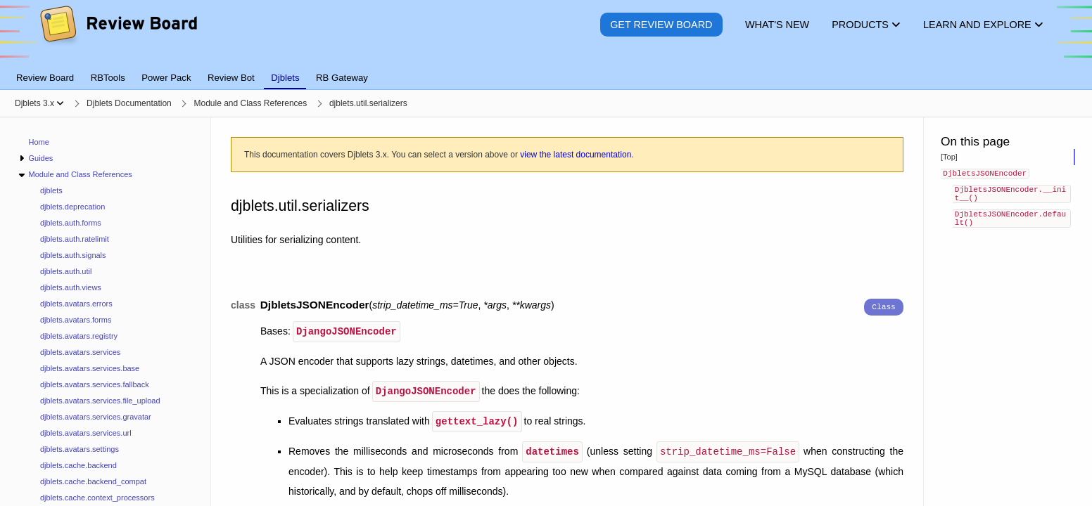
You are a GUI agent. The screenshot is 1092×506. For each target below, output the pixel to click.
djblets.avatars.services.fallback (94, 384)
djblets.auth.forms (70, 223)
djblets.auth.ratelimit (74, 239)
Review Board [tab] (45, 77)
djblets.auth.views (70, 287)
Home (39, 142)
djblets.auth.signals (73, 255)
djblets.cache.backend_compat (93, 481)
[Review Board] (118, 35)
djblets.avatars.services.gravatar (95, 417)
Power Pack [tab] (166, 77)
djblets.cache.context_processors (97, 497)
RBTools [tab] (108, 77)
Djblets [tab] (285, 77)
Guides (40, 158)
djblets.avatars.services (80, 352)
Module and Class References (80, 174)
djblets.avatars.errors (76, 303)
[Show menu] (60, 103)
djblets (51, 190)
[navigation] (105, 311)
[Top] (949, 157)
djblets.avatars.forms (75, 320)
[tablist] (546, 69)
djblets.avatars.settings (79, 449)
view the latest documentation (575, 155)
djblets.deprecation (72, 206)
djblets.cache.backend (78, 465)
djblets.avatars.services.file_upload (100, 400)
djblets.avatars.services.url (86, 433)
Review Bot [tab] (231, 77)
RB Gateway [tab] (342, 77)
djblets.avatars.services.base (89, 368)
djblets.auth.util (65, 271)
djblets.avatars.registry (79, 336)
